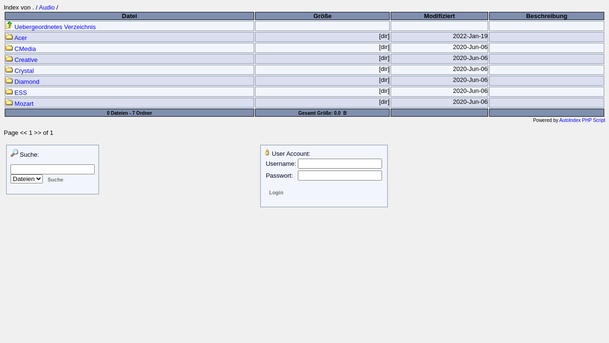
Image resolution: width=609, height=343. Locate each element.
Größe (323, 16)
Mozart (19, 103)
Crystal (19, 70)
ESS (16, 92)
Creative (21, 59)
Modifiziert (439, 16)
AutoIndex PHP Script (582, 120)
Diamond (22, 81)
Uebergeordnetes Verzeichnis (50, 26)
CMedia (20, 48)
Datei (129, 16)
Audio (47, 7)
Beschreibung (547, 16)
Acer (16, 37)
